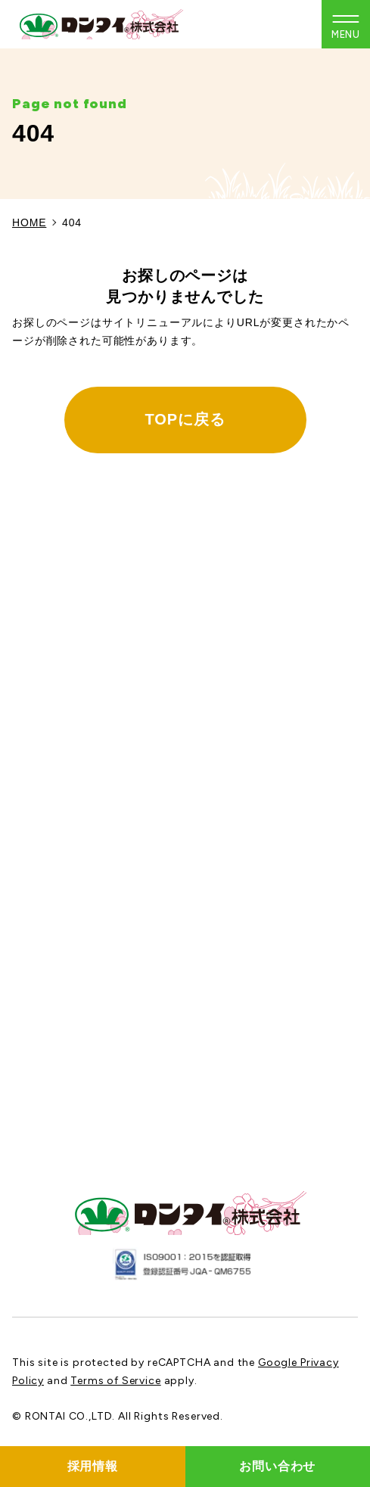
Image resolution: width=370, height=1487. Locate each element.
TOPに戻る (185, 419)
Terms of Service (115, 1380)
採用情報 (92, 1466)
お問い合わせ (277, 1466)
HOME (29, 222)
